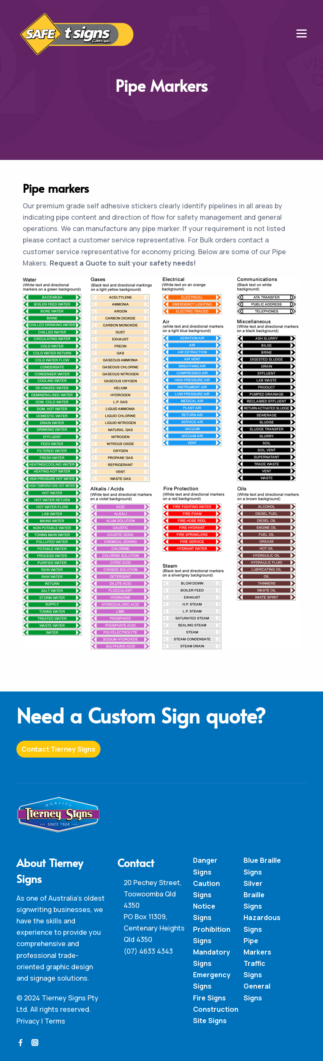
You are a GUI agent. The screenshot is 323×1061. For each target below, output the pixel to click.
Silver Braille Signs (254, 895)
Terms (55, 1021)
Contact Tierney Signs (58, 749)
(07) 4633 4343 (148, 951)
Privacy (28, 1021)
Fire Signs (209, 997)
